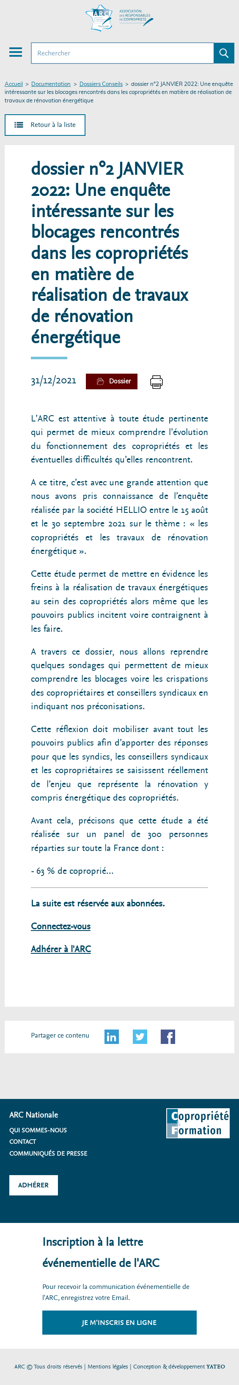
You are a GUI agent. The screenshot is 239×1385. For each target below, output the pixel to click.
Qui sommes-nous (38, 1130)
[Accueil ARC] (119, 18)
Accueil (14, 84)
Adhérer (33, 1185)
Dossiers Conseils (101, 84)
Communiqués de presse (48, 1153)
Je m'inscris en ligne (119, 1322)
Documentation (51, 84)
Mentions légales (108, 1366)
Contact (22, 1141)
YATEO (215, 1366)
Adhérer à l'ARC (61, 949)
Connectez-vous (61, 926)
